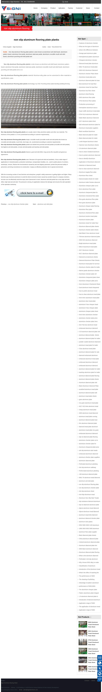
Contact (96, 8)
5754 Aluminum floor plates (87, 101)
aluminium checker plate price (88, 318)
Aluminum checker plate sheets (88, 230)
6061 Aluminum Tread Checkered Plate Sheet (93, 633)
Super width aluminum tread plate (89, 111)
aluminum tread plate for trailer (88, 345)
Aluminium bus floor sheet (87, 90)
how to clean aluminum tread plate (89, 294)
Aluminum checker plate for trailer (89, 267)
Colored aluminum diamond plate (89, 542)
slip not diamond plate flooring (88, 437)
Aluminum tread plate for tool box (89, 264)
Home (35, 8)
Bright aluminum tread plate (87, 243)
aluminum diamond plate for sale (89, 352)
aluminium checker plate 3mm (88, 321)
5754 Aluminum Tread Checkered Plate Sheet (93, 642)
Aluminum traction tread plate (88, 216)
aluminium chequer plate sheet (88, 311)
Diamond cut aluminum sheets (88, 257)
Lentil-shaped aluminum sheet (88, 141)
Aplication (61, 8)
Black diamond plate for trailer (88, 135)
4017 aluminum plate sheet (87, 121)
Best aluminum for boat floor (87, 84)
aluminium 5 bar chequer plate (88, 308)
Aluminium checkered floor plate (89, 196)
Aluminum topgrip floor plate (87, 172)
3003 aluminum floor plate (87, 97)
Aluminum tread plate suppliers (88, 128)
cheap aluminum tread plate (87, 409)
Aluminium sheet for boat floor (88, 87)
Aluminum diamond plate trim (88, 545)
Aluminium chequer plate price (88, 281)
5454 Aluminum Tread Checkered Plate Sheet (93, 651)
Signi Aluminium (5, 683)
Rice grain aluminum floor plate (88, 199)
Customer (79, 8)
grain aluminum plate (85, 399)
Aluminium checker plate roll (87, 274)
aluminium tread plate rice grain (88, 430)
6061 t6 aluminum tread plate (88, 247)
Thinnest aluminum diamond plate (89, 236)
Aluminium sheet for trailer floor (88, 223)
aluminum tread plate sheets (88, 396)
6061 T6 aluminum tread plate (88, 67)
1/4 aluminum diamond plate (88, 148)
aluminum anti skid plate (45, 204)
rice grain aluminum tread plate (88, 403)
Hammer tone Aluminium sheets (89, 145)
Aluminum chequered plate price (89, 447)
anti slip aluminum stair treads (88, 450)
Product (53, 8)
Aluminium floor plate (85, 209)
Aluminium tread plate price (87, 77)
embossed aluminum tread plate (89, 359)
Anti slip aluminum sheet (86, 491)
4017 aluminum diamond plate (88, 253)
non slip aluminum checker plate (18, 204)
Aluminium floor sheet (85, 175)
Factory (70, 8)
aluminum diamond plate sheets (89, 335)
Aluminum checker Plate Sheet (88, 73)
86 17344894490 (29, 1)
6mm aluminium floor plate (87, 189)
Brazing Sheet (13, 683)
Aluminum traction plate (86, 219)
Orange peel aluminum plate (88, 53)
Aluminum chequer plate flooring (89, 206)
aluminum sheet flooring (86, 94)
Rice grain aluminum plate (87, 202)
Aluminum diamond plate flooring (89, 552)
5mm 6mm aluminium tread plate (89, 297)
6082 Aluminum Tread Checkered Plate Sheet (93, 625)
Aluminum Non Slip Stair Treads (89, 498)
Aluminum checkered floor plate (89, 213)
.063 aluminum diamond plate (88, 474)
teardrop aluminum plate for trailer (89, 372)
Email (66, 1)
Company (44, 8)
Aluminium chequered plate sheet (89, 277)
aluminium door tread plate (87, 301)
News (88, 8)
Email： (28, 690)
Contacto (86, 680)
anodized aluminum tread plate (88, 389)
